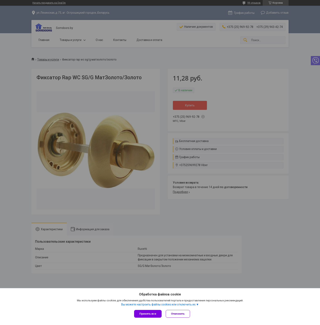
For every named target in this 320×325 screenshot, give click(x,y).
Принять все (147, 313)
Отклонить (178, 313)
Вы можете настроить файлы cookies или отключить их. (158, 304)
